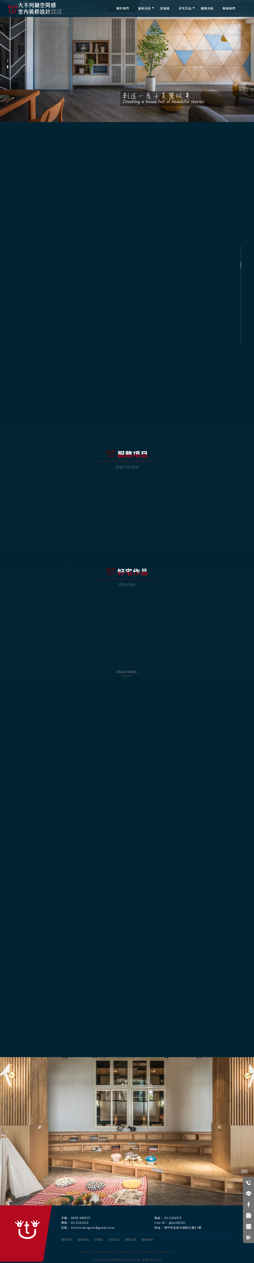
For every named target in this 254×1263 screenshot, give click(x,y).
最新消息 (144, 8)
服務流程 (207, 8)
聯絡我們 (229, 8)
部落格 (165, 8)
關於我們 (122, 8)
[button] (7, 60)
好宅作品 (185, 8)
